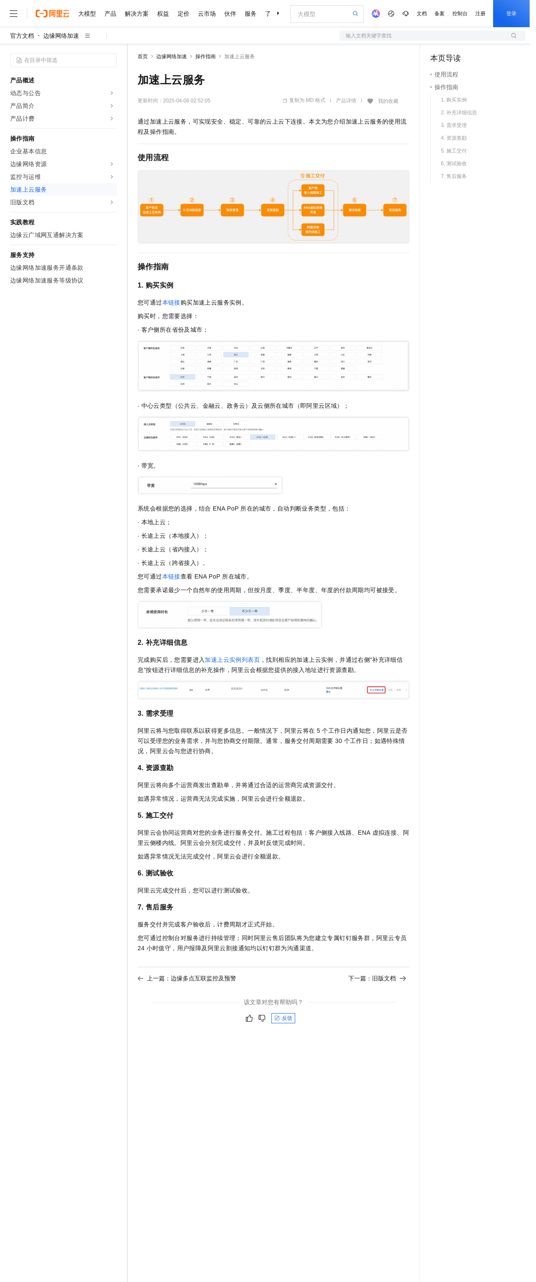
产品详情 (346, 101)
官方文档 (22, 35)
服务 (251, 13)
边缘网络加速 (61, 35)
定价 (183, 13)
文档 (422, 14)
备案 (439, 14)
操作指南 (205, 56)
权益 (163, 13)
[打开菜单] (13, 13)
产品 (110, 13)
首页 (143, 56)
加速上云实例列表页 (232, 659)
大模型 (87, 13)
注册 (480, 14)
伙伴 (230, 13)
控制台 (460, 14)
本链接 (171, 302)
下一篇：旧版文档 (377, 978)
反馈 (283, 1018)
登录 (511, 14)
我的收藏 (388, 101)
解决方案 (137, 13)
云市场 (207, 13)
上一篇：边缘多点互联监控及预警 (187, 978)
